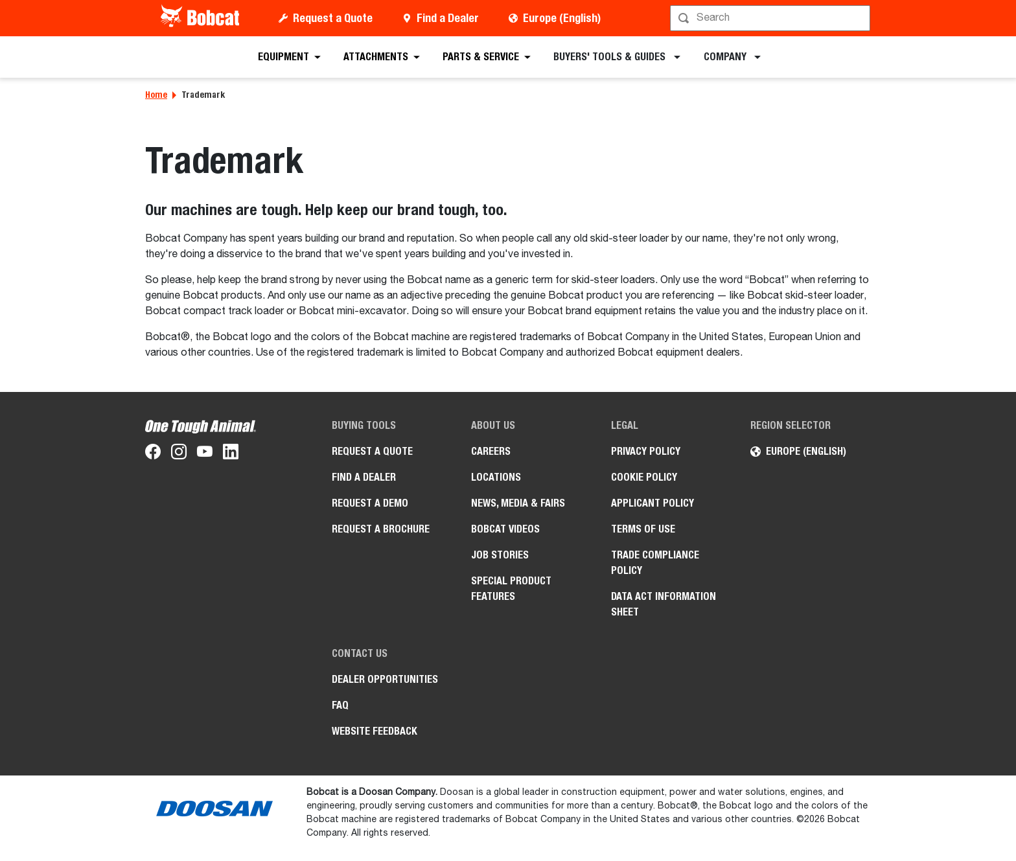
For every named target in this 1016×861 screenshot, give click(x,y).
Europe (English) (562, 18)
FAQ (340, 705)
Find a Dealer (448, 18)
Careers (491, 451)
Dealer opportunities (385, 679)
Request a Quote (333, 18)
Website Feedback (374, 731)
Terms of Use (643, 529)
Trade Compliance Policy (655, 563)
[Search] (771, 18)
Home (156, 94)
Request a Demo (370, 503)
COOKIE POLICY (644, 477)
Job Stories (500, 555)
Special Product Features (511, 589)
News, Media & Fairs (518, 503)
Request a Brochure (381, 529)
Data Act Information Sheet (663, 604)
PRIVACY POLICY (645, 451)
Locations (496, 477)
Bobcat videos (505, 529)
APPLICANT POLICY (652, 503)
